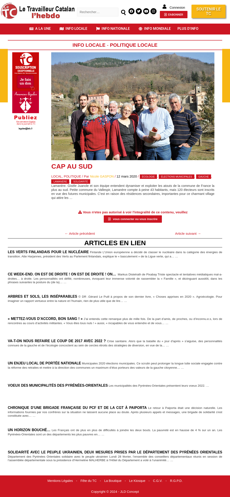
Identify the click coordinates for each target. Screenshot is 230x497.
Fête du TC (88, 481)
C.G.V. (159, 481)
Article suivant (187, 233)
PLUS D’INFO (187, 28)
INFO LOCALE (73, 28)
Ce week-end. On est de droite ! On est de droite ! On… (63, 275)
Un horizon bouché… (30, 430)
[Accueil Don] (25, 71)
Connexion (177, 7)
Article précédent (80, 233)
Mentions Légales (59, 481)
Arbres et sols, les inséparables (43, 297)
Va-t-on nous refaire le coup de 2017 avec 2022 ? (58, 341)
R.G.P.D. (177, 481)
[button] (41, 29)
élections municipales (178, 176)
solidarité (80, 181)
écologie (150, 176)
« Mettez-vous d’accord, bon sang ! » (46, 319)
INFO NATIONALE (113, 28)
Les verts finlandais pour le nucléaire (49, 252)
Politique (73, 176)
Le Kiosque (137, 481)
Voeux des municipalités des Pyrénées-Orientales (59, 386)
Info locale (88, 45)
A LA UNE (40, 28)
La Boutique (113, 481)
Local (56, 176)
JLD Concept (129, 491)
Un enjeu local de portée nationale (46, 364)
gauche (205, 176)
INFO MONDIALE (155, 28)
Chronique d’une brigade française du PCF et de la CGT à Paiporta (78, 408)
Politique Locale (134, 45)
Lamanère (60, 181)
